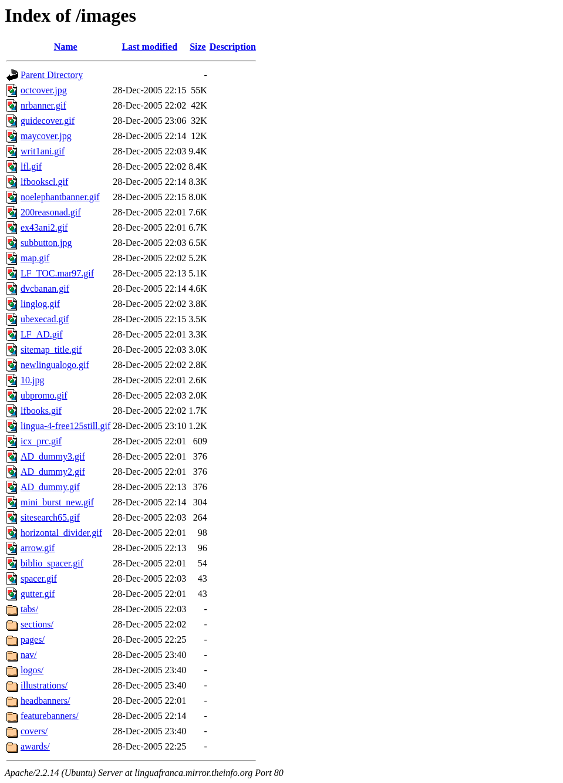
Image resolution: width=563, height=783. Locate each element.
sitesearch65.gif (50, 517)
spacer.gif (39, 578)
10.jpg (32, 380)
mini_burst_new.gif (57, 502)
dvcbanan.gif (45, 288)
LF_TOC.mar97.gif (57, 273)
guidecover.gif (48, 121)
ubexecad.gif (45, 319)
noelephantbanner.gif (60, 197)
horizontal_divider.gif (61, 533)
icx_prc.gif (41, 441)
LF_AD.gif (42, 334)
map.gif (35, 258)
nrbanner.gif (43, 105)
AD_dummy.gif (50, 487)
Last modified (149, 47)
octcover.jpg (44, 90)
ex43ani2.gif (44, 227)
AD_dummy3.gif (53, 456)
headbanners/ (45, 701)
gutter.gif (38, 594)
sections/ (37, 624)
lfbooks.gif (41, 411)
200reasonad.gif (51, 212)
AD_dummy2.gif (53, 472)
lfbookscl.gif (44, 182)
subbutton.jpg (46, 243)
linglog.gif (40, 304)
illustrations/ (44, 685)
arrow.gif (38, 548)
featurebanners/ (50, 716)
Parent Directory (52, 75)
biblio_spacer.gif (52, 563)
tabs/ (29, 609)
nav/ (29, 655)
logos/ (32, 670)
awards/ (35, 746)
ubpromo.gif (44, 395)
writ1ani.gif (43, 151)
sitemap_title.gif (51, 350)
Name (65, 47)
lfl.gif (31, 166)
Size (198, 47)
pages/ (33, 639)
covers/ (34, 731)
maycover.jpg (46, 136)
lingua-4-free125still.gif (65, 426)
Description (233, 47)
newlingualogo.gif (55, 365)
